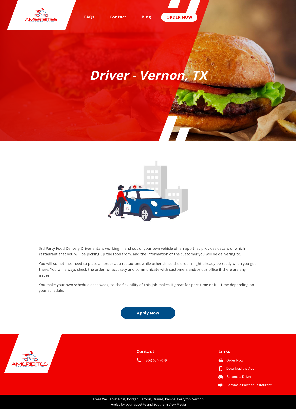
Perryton (184, 399)
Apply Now (148, 313)
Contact (118, 17)
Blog (146, 17)
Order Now (179, 17)
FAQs (89, 17)
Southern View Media (169, 404)
